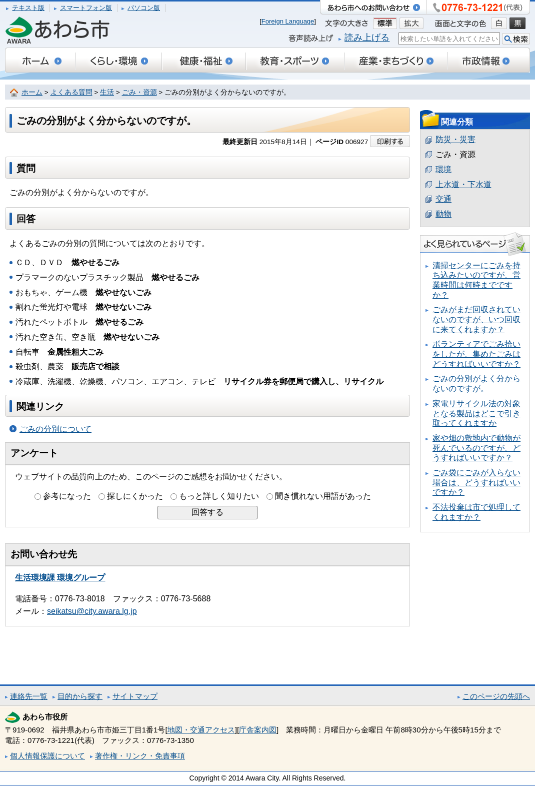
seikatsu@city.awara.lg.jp (92, 611)
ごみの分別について (56, 429)
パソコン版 (144, 8)
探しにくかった (135, 496)
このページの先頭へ (496, 696)
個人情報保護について (47, 755)
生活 (107, 92)
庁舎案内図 (257, 729)
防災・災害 (456, 139)
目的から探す (80, 696)
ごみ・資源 (139, 92)
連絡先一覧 (29, 696)
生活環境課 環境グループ (60, 577)
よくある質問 (71, 92)
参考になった (67, 496)
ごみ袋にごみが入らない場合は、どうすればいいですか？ (476, 482)
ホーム (32, 92)
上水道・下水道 (464, 184)
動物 (444, 214)
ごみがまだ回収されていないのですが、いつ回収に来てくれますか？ (476, 319)
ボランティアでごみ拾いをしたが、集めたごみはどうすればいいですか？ (476, 354)
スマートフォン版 (86, 8)
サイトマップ (135, 696)
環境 (444, 169)
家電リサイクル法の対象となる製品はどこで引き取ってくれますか (476, 413)
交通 (444, 199)
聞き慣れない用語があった (323, 496)
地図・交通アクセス (201, 729)
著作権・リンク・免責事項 (140, 755)
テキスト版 (28, 8)
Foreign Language (288, 21)
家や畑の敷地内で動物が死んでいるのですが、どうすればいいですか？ (476, 448)
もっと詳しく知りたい (219, 496)
